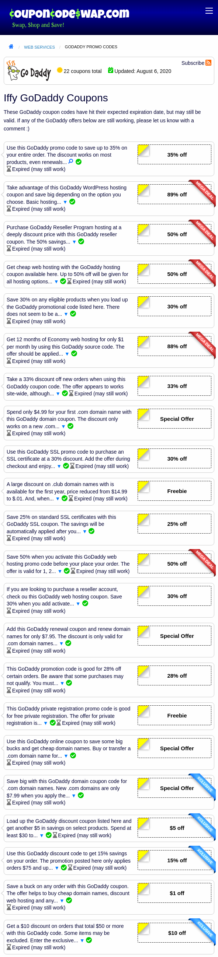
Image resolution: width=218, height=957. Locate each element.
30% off (177, 307)
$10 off (177, 933)
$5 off (177, 828)
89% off (177, 195)
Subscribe (192, 63)
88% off (177, 346)
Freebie (177, 491)
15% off (177, 860)
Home (11, 47)
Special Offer (177, 419)
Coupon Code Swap (69, 14)
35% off (177, 155)
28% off (177, 676)
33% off (177, 386)
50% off (177, 234)
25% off (177, 524)
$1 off (177, 893)
